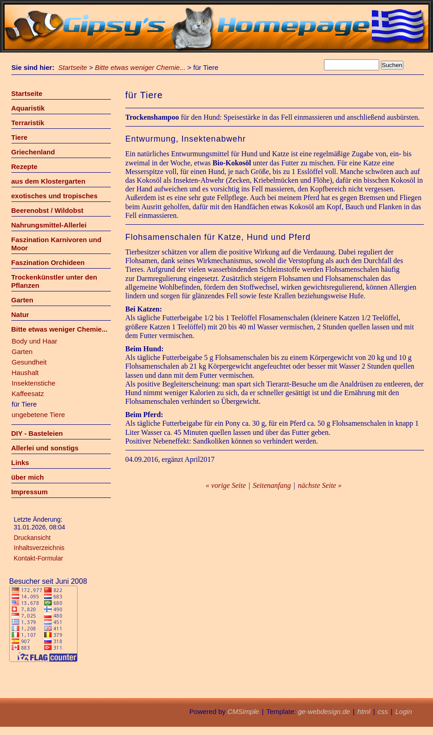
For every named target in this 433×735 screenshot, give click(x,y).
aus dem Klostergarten (48, 181)
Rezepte (24, 166)
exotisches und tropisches (54, 196)
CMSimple (243, 711)
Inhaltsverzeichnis (39, 547)
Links (20, 462)
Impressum (29, 492)
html (363, 711)
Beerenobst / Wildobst (47, 210)
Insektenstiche (34, 383)
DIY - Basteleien (37, 433)
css (383, 711)
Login (403, 711)
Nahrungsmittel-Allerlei (49, 225)
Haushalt (25, 372)
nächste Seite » (320, 485)
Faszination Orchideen (48, 262)
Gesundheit (29, 362)
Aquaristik (28, 108)
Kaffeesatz (28, 393)
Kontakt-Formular (38, 558)
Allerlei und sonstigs (45, 448)
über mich (27, 477)
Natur (20, 314)
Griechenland (33, 152)
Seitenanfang (272, 485)
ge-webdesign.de (324, 711)
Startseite (72, 67)
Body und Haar (34, 341)
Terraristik (27, 123)
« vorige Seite (226, 485)
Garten (22, 300)
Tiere (19, 137)
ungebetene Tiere (38, 414)
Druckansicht (32, 537)
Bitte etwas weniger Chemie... (140, 67)
